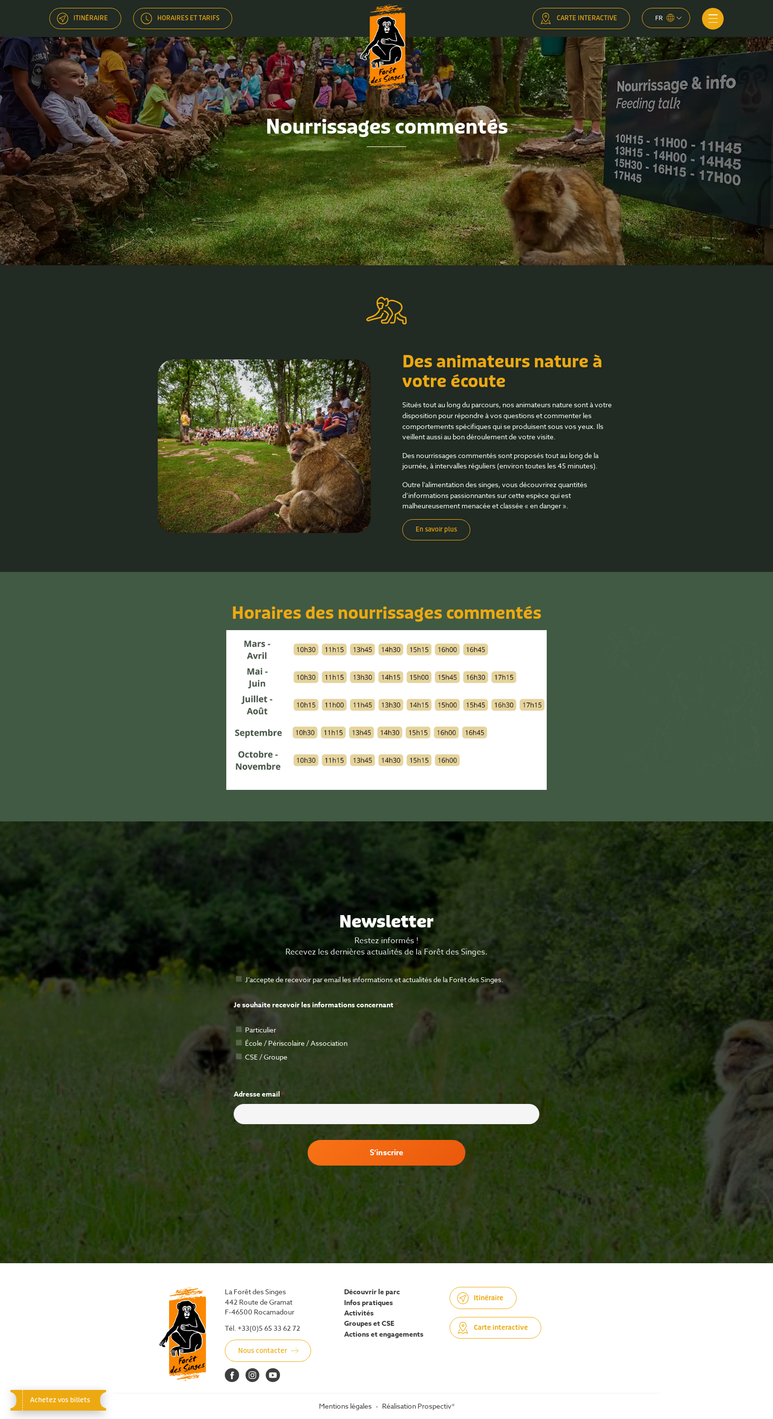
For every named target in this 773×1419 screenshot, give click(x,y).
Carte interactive (587, 18)
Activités (359, 1313)
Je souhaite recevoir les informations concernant (316, 1005)
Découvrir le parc (372, 1292)
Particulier (256, 1029)
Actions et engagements (383, 1335)
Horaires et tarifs (188, 18)
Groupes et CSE (369, 1324)
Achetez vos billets (58, 1400)
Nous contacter (262, 1351)
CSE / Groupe (261, 1057)
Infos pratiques (368, 1303)
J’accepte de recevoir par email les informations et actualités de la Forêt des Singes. (369, 979)
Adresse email (259, 1094)
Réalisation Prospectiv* (418, 1406)
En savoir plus (436, 529)
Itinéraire (90, 18)
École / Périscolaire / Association (292, 1043)
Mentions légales (345, 1406)
